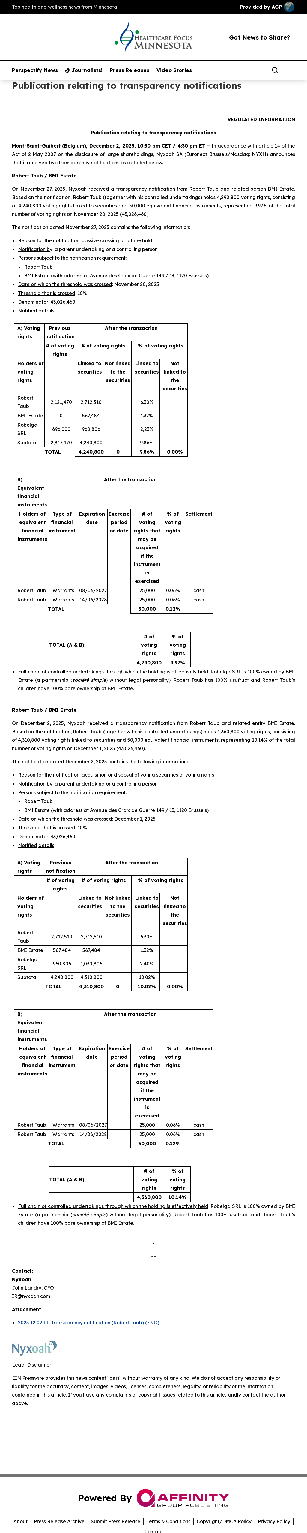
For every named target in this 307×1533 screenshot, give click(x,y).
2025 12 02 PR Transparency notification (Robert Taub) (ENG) (88, 1323)
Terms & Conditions (168, 1521)
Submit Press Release (115, 1521)
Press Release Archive (59, 1521)
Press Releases (129, 70)
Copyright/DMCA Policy (224, 1521)
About (20, 1521)
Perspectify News (35, 70)
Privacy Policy (274, 1521)
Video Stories (174, 70)
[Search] (275, 70)
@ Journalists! (84, 70)
